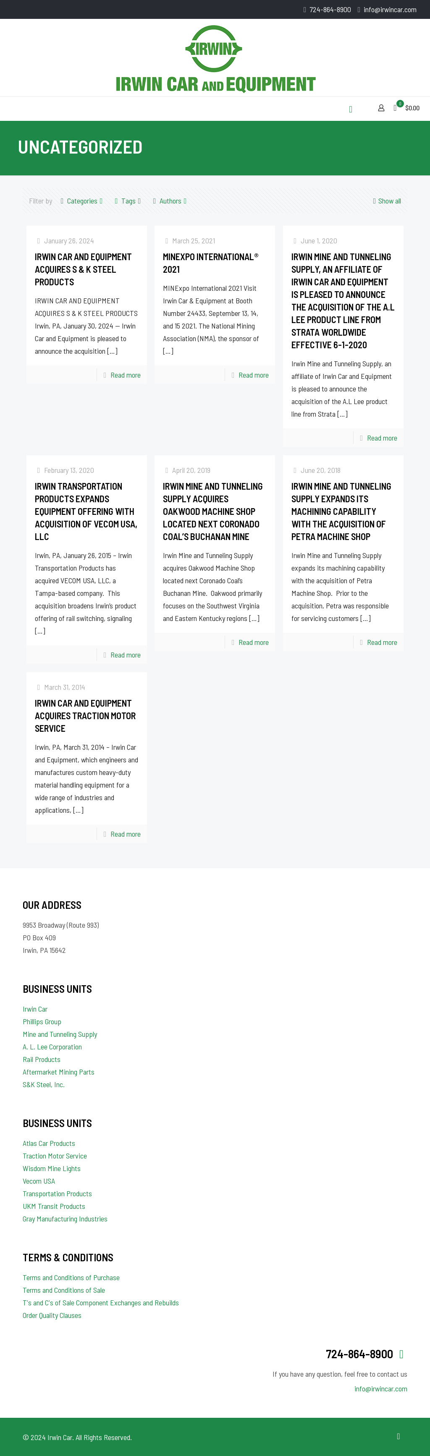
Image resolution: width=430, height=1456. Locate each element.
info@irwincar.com (380, 1388)
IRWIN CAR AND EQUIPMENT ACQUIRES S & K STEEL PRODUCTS (83, 269)
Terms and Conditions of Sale (64, 1289)
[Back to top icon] (398, 1436)
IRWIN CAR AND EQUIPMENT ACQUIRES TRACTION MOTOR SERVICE (85, 715)
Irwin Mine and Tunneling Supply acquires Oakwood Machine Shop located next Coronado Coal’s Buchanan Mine (213, 511)
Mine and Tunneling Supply (60, 1034)
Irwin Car (35, 1008)
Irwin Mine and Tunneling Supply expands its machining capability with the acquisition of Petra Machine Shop (341, 511)
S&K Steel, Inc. (44, 1084)
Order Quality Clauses (52, 1315)
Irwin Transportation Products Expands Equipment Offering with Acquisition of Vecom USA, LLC (86, 511)
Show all (386, 200)
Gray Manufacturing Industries (65, 1218)
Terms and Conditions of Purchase (71, 1277)
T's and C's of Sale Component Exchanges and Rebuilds (101, 1302)
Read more (125, 374)
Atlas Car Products (49, 1143)
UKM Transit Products (54, 1206)
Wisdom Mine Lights (52, 1168)
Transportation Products (57, 1193)
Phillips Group (42, 1021)
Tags (128, 200)
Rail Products (41, 1059)
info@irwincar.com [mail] (390, 9)
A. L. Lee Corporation (52, 1046)
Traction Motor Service (55, 1155)
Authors (170, 200)
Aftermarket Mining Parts (58, 1071)
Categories (81, 200)
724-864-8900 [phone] (330, 9)
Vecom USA (39, 1180)
